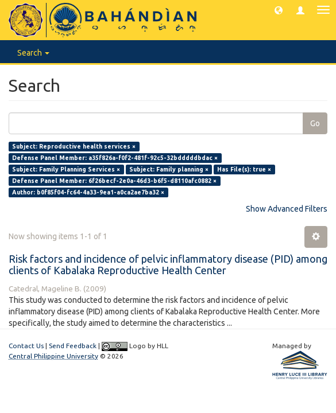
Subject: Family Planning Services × (66, 169)
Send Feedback (72, 345)
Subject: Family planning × (168, 169)
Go (315, 123)
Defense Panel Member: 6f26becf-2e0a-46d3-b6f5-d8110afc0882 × (114, 180)
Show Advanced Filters (286, 208)
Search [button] (33, 52)
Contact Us (26, 345)
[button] (278, 10)
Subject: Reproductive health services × (74, 146)
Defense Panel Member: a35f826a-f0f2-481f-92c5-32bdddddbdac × (115, 157)
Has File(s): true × (244, 169)
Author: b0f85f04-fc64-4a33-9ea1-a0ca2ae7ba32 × (88, 192)
